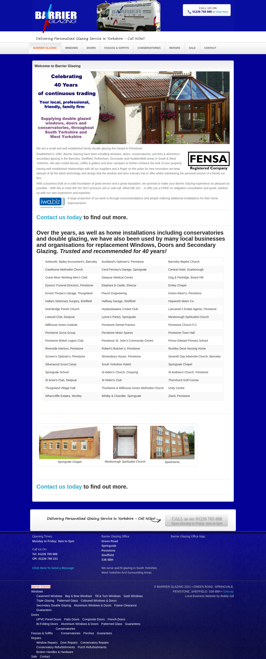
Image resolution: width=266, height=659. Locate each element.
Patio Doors (71, 619)
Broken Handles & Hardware (54, 652)
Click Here (222, 11)
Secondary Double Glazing (53, 605)
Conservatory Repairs (94, 642)
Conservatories (149, 48)
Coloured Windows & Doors (99, 600)
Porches (88, 633)
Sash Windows (133, 596)
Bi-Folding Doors (47, 624)
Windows (71, 48)
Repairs (174, 48)
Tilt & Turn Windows (108, 596)
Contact (210, 48)
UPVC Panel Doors (48, 619)
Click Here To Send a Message (53, 568)
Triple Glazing (45, 600)
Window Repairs (47, 642)
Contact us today (60, 217)
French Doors (116, 619)
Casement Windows (49, 596)
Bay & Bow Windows (78, 596)
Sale (192, 48)
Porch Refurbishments (92, 647)
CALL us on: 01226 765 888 (196, 518)
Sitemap (228, 591)
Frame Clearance (125, 605)
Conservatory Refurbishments (55, 647)
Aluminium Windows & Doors (92, 605)
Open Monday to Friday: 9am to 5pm (196, 523)
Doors (91, 48)
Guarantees (44, 610)
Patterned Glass (67, 600)
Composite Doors (93, 619)
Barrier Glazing (45, 48)
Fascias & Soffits (116, 48)
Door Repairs (69, 642)
